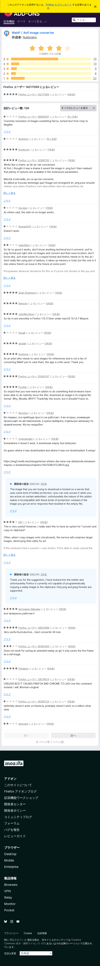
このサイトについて (18, 785)
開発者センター (15, 804)
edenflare (24, 245)
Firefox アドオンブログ (20, 791)
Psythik (22, 387)
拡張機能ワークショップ (21, 798)
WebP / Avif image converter (33, 32)
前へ (26, 735)
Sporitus (23, 413)
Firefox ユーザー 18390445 (33, 646)
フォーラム (12, 823)
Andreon (23, 138)
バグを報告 (12, 829)
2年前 (49, 303)
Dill (20, 522)
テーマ (21, 21)
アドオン (10, 778)
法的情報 (42, 933)
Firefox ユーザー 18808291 (33, 116)
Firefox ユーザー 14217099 (33, 94)
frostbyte (23, 149)
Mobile (9, 860)
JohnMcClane (26, 314)
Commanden (25, 438)
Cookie (28, 933)
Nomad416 (24, 226)
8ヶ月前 (72, 116)
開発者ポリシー (15, 810)
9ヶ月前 (51, 138)
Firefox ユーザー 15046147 (33, 376)
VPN (7, 891)
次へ (73, 735)
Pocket (9, 910)
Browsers (11, 884)
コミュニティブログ (18, 817)
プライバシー (11, 933)
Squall (21, 332)
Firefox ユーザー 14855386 (33, 627)
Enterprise (11, 867)
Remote (22, 303)
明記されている (18, 939)
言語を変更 (10, 953)
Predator (23, 668)
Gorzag (22, 207)
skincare (23, 723)
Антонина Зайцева (29, 609)
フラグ (7, 131)
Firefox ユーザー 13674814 (33, 679)
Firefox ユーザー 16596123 (33, 701)
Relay (8, 897)
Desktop (10, 854)
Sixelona (23, 354)
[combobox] (84, 20)
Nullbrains (30, 37)
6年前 (71, 94)
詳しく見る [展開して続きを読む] (9, 192)
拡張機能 (8, 21)
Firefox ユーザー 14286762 (33, 160)
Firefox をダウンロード (59, 4)
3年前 (71, 701)
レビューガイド (15, 836)
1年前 (51, 149)
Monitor (9, 904)
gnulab (22, 343)
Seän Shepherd (27, 292)
